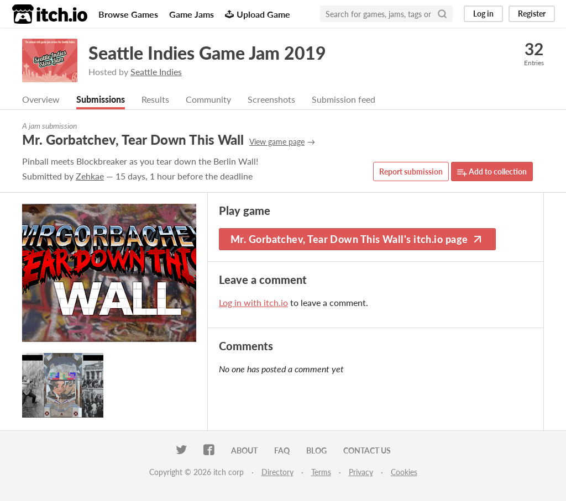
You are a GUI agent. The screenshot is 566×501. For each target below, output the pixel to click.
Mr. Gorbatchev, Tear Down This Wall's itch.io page (357, 239)
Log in (483, 13)
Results (155, 99)
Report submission (411, 171)
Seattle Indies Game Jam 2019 (207, 53)
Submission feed (343, 99)
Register (532, 13)
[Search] (442, 14)
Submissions (100, 99)
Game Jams (191, 14)
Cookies (404, 472)
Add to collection (492, 172)
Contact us (367, 450)
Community (208, 99)
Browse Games (128, 14)
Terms (321, 472)
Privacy (361, 472)
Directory (277, 472)
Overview (41, 99)
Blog (316, 450)
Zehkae (90, 176)
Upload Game (257, 14)
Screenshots (271, 99)
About (244, 450)
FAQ (282, 450)
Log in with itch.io (253, 302)
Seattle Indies (156, 71)
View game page (277, 141)
